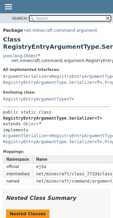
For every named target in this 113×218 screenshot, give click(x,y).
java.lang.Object (20, 55)
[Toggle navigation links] (8, 7)
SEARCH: (20, 18)
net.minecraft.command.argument (60, 30)
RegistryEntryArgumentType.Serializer (48, 82)
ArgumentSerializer (26, 76)
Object (31, 123)
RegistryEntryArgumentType (35, 99)
